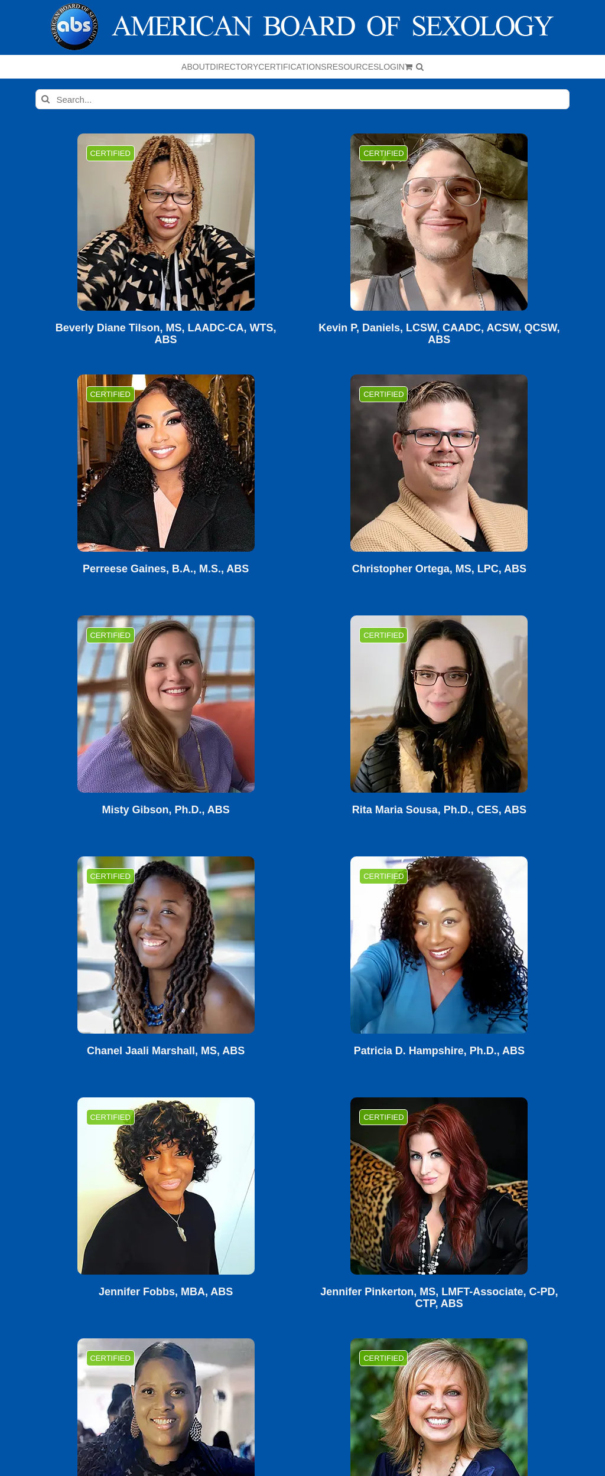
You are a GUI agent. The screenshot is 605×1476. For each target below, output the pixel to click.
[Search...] (302, 99)
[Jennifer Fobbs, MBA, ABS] (166, 1186)
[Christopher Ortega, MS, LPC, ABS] (439, 463)
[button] (420, 67)
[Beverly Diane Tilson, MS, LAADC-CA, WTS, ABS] (166, 222)
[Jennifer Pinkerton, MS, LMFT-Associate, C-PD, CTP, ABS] (439, 1186)
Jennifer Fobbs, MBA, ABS (166, 1292)
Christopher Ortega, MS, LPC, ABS (439, 569)
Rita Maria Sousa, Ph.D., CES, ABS (439, 810)
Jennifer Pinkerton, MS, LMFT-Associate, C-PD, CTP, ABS (439, 1297)
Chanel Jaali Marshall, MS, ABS (166, 1051)
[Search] (45, 99)
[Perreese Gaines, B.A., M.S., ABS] (166, 463)
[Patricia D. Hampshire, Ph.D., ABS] (439, 945)
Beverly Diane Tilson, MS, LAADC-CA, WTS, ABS (166, 334)
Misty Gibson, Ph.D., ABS (165, 810)
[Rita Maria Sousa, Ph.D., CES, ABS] (439, 704)
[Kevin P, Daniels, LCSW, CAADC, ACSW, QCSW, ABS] (439, 222)
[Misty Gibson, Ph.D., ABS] (166, 704)
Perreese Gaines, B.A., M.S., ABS (166, 569)
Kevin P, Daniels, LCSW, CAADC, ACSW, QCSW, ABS (439, 334)
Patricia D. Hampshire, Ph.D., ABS (439, 1051)
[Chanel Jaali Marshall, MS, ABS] (166, 945)
